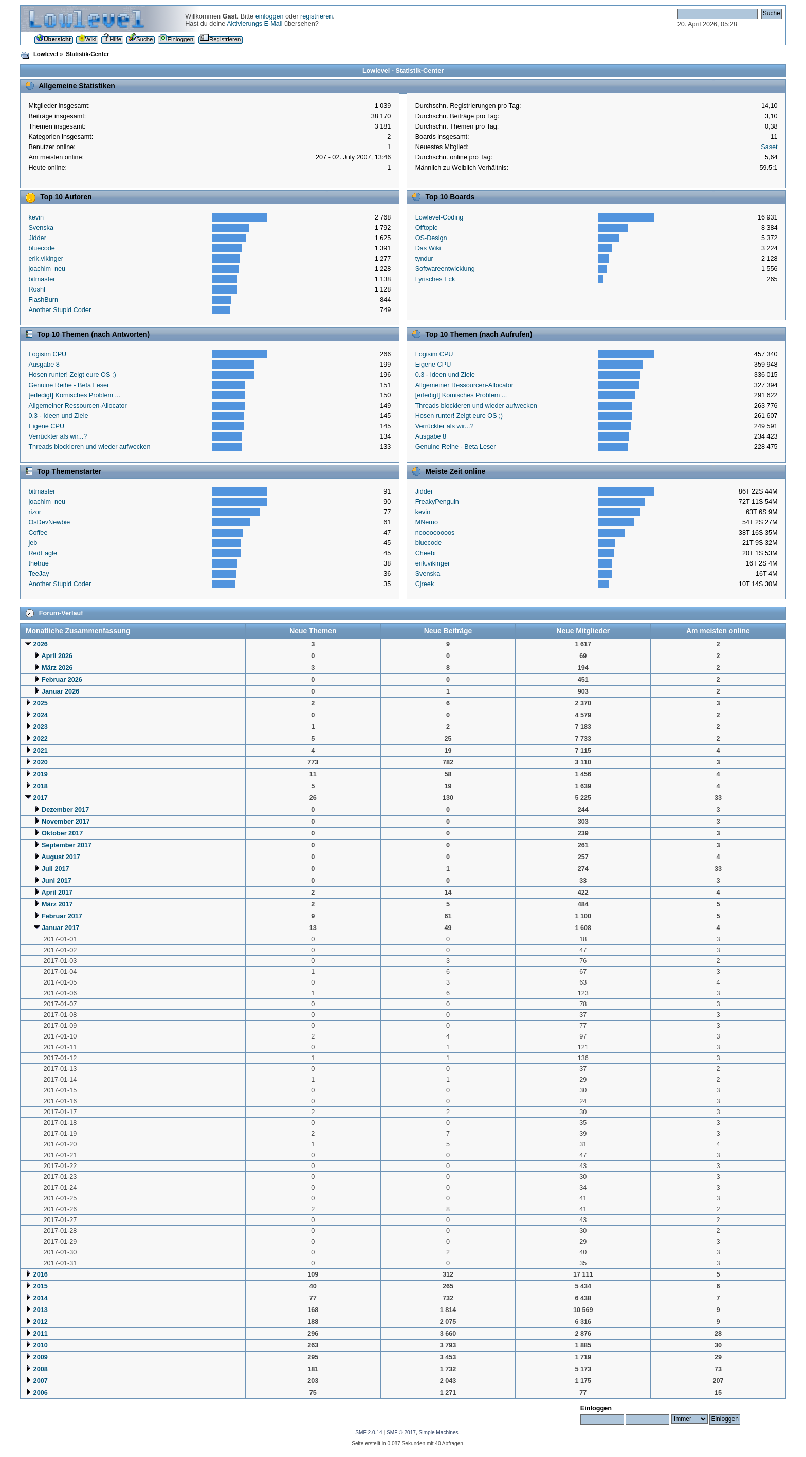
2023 (40, 727)
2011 (40, 1333)
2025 (40, 703)
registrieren (316, 16)
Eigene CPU (46, 426)
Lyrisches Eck (435, 279)
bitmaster (41, 279)
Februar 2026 (62, 679)
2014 (40, 1298)
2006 (40, 1392)
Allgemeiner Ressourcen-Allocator (77, 405)
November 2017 (66, 821)
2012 (40, 1321)
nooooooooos (435, 532)
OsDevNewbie (49, 522)
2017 (40, 798)
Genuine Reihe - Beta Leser (68, 385)
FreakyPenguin (437, 501)
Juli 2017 (55, 868)
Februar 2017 (62, 916)
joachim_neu (46, 268)
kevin (36, 217)
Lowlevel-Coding (439, 217)
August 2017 (61, 857)
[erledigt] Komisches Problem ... (74, 395)
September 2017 (66, 845)
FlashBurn (43, 299)
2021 (40, 750)
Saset (769, 147)
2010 (40, 1345)
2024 (40, 715)
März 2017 (57, 904)
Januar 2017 (60, 928)
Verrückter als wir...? (57, 436)
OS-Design (431, 238)
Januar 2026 (60, 691)
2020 (40, 762)
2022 (40, 738)
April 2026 (57, 656)
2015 (40, 1286)
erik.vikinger (45, 258)
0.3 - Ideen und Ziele (58, 416)
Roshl (36, 289)
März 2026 (57, 667)
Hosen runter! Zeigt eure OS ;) (72, 374)
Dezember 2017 (65, 809)
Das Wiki (428, 248)
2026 (40, 644)
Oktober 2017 (62, 833)
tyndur (424, 258)
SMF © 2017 (401, 1432)
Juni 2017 (56, 880)
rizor (34, 512)
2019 (40, 774)
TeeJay (38, 573)
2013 (40, 1310)
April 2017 (57, 892)
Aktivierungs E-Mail (254, 23)
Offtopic (426, 227)
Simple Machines (439, 1432)
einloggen (269, 16)
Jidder (37, 238)
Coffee (37, 532)
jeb (32, 543)
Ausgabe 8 (44, 364)
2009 (40, 1357)
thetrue (38, 563)
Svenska (40, 227)
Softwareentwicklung (445, 268)
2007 (40, 1381)
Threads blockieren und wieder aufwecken (89, 446)
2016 (40, 1274)
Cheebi (425, 553)
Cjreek (424, 584)
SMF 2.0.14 (368, 1432)
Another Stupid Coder (59, 310)
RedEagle (42, 553)
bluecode (41, 248)
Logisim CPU (47, 354)
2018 (40, 786)
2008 (40, 1369)
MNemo (426, 522)
